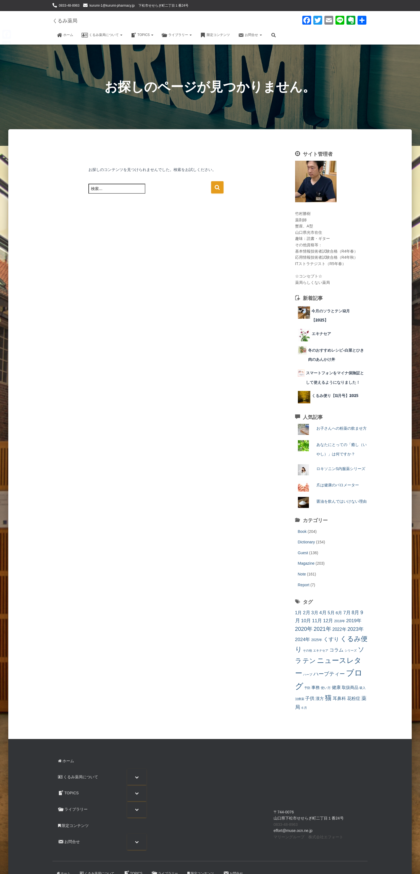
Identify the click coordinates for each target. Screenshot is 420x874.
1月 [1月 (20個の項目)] (298, 612)
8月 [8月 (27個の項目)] (355, 612)
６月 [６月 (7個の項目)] (304, 707)
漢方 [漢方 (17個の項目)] (320, 698)
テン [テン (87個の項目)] (309, 660)
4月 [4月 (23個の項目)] (323, 612)
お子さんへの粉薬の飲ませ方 (341, 428)
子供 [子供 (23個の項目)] (309, 698)
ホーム (65, 35)
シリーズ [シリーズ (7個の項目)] (351, 650)
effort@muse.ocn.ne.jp (293, 830)
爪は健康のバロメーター (339, 485)
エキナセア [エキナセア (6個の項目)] (320, 650)
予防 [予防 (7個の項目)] (307, 687)
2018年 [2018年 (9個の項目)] (339, 621)
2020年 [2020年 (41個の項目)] (304, 629)
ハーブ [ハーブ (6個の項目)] (307, 674)
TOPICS (142, 35)
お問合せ (250, 35)
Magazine (306, 563)
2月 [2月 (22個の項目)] (306, 612)
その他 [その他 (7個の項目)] (307, 650)
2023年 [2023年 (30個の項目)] (355, 629)
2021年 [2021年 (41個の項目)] (322, 629)
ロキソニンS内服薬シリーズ (340, 468)
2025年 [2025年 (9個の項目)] (316, 640)
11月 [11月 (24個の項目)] (317, 620)
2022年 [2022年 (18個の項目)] (339, 629)
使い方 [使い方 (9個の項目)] (326, 688)
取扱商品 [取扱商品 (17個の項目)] (350, 687)
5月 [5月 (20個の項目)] (331, 612)
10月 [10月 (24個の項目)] (306, 620)
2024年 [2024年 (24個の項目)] (302, 639)
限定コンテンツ (215, 35)
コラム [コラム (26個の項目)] (336, 650)
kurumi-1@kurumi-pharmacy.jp (112, 5)
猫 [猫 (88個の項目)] (328, 697)
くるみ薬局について (102, 35)
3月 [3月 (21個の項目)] (314, 612)
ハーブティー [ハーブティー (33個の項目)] (329, 674)
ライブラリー (177, 35)
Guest (303, 553)
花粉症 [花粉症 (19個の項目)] (353, 698)
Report (303, 585)
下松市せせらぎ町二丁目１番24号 (163, 5)
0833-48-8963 (69, 5)
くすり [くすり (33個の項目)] (331, 639)
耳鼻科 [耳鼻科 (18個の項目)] (339, 698)
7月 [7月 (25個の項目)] (347, 612)
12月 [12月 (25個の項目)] (328, 620)
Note (302, 574)
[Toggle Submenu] (136, 777)
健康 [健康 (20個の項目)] (336, 687)
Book (302, 531)
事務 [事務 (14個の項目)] (315, 687)
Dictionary (306, 542)
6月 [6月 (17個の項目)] (339, 612)
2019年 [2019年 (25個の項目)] (353, 620)
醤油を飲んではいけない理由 (341, 501)
